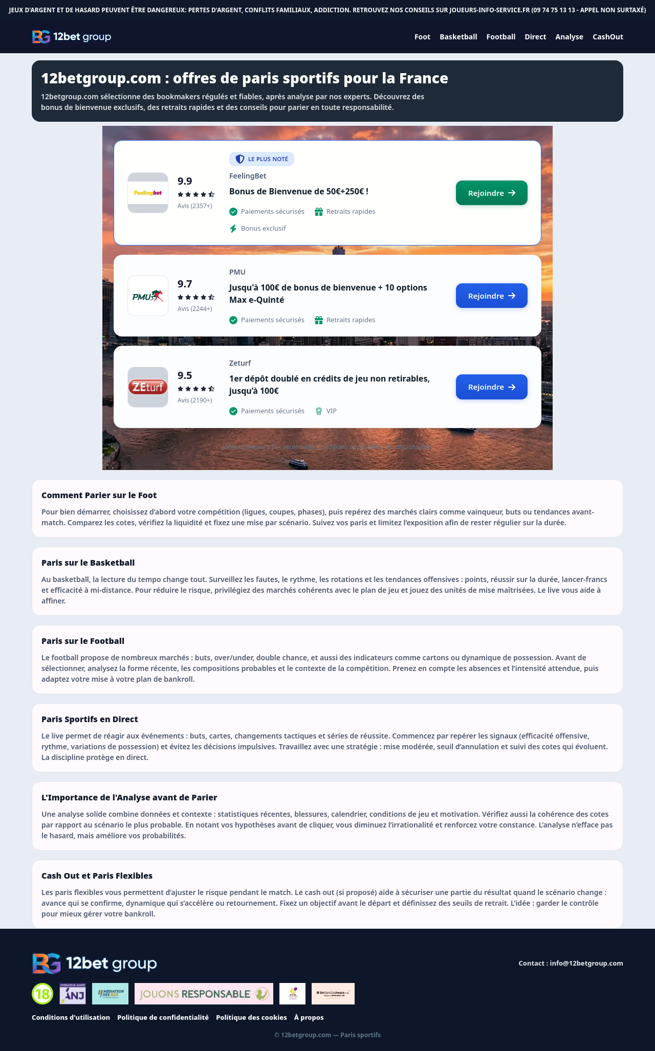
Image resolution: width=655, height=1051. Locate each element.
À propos (309, 1017)
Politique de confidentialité (163, 1017)
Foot (422, 36)
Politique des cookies (251, 1017)
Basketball (458, 36)
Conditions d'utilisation (71, 1017)
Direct (535, 36)
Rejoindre (491, 193)
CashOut (608, 36)
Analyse (570, 36)
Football (501, 36)
